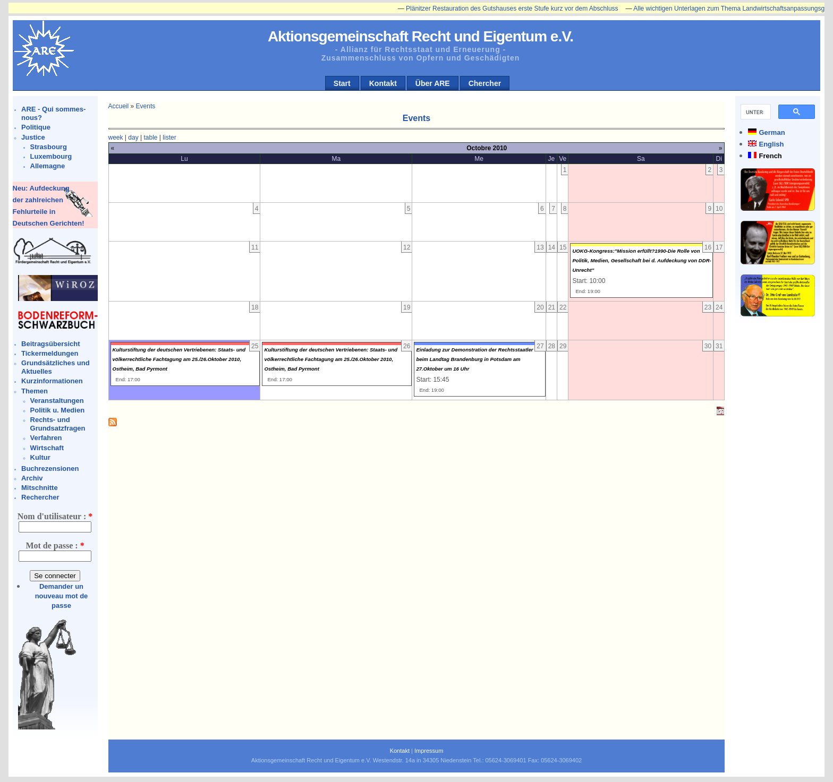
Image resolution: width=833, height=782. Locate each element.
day (133, 137)
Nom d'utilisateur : (55, 516)
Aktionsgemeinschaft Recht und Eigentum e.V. (420, 36)
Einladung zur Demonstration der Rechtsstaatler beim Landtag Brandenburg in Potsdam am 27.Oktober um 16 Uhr (474, 359)
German (772, 132)
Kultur (40, 457)
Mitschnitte (39, 488)
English (771, 144)
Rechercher (40, 497)
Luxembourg (51, 156)
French (770, 156)
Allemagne (47, 166)
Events (146, 106)
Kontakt (383, 83)
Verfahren (46, 438)
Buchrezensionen (50, 468)
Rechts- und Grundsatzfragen (58, 424)
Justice (33, 137)
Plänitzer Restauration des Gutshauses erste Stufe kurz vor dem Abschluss (517, 8)
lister (169, 137)
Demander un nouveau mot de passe (61, 595)
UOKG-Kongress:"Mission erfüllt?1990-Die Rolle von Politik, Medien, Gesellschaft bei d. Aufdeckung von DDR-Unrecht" (641, 260)
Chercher (485, 83)
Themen (34, 391)
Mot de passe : (55, 545)
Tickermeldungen (49, 353)
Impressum (428, 750)
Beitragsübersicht (50, 344)
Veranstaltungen (57, 401)
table (150, 137)
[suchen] (754, 112)
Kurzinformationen (52, 381)
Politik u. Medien (57, 410)
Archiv (31, 478)
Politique (35, 127)
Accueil (118, 106)
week (115, 137)
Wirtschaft (47, 448)
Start (342, 83)
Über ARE (432, 83)
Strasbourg (48, 147)
